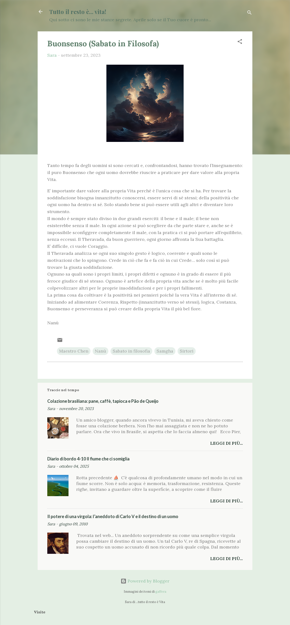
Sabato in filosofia (131, 351)
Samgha (165, 351)
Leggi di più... (226, 443)
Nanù (100, 351)
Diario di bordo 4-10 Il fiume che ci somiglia (88, 458)
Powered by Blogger (145, 581)
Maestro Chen (73, 351)
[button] (240, 42)
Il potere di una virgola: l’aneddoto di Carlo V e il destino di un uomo (112, 516)
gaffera (160, 591)
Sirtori (186, 351)
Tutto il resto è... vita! (77, 11)
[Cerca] (249, 13)
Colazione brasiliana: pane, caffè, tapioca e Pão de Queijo (103, 401)
